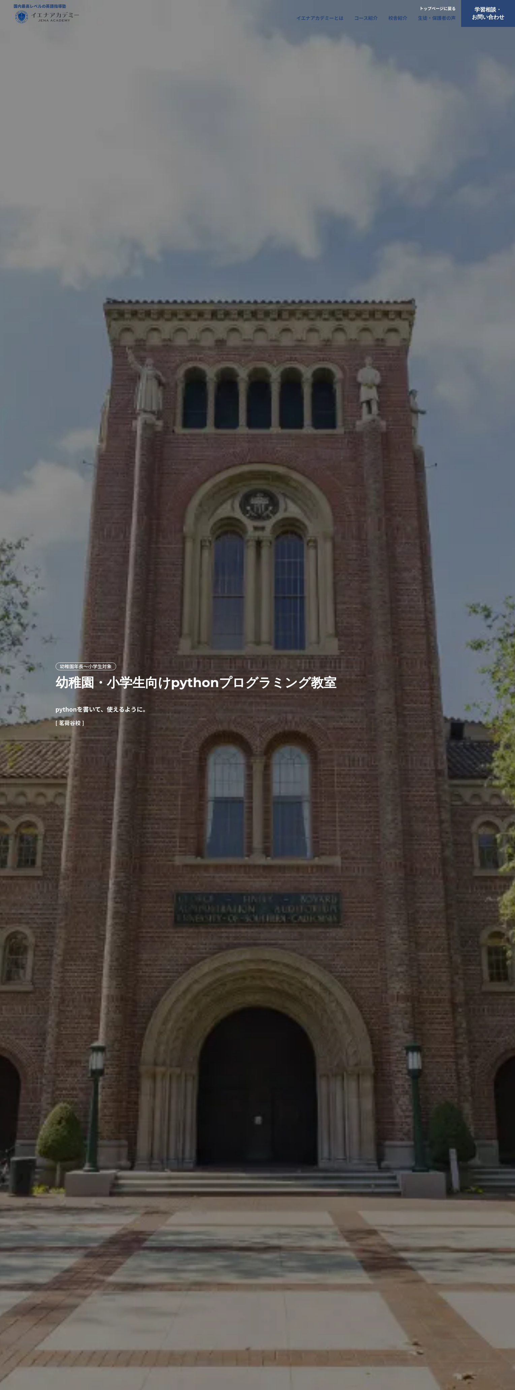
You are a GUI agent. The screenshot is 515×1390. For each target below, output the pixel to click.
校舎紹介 (397, 18)
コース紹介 (366, 18)
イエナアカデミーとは (320, 18)
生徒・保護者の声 (437, 18)
